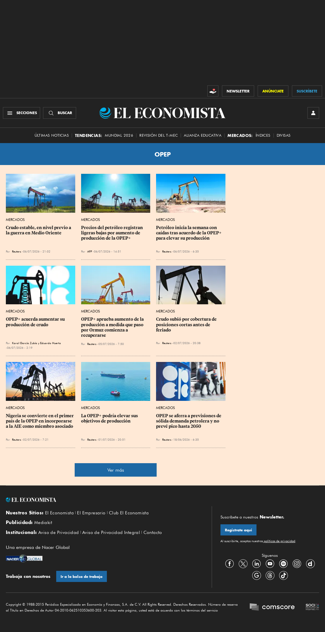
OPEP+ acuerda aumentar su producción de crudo (36, 322)
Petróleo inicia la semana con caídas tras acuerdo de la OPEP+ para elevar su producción (189, 233)
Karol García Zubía (24, 343)
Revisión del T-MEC (158, 135)
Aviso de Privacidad (58, 532)
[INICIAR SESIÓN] (313, 113)
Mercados (15, 219)
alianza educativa (202, 135)
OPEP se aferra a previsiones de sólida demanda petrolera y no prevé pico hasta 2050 (189, 421)
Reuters (16, 251)
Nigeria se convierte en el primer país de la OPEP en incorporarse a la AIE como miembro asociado (40, 421)
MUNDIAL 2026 (119, 135)
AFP (89, 251)
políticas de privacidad (279, 541)
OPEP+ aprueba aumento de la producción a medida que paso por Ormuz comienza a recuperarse (113, 327)
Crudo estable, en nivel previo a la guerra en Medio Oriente (39, 230)
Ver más (115, 470)
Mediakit (43, 522)
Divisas (284, 135)
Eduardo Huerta (50, 343)
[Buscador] (59, 113)
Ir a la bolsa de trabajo (81, 576)
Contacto (152, 532)
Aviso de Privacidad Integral (111, 532)
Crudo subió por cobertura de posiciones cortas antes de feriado (187, 324)
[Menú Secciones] (21, 113)
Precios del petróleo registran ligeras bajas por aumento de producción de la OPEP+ (112, 233)
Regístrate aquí (238, 530)
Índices (263, 135)
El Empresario (91, 513)
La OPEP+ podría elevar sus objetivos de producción (110, 418)
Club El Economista (129, 513)
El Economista (59, 513)
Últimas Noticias (52, 135)
